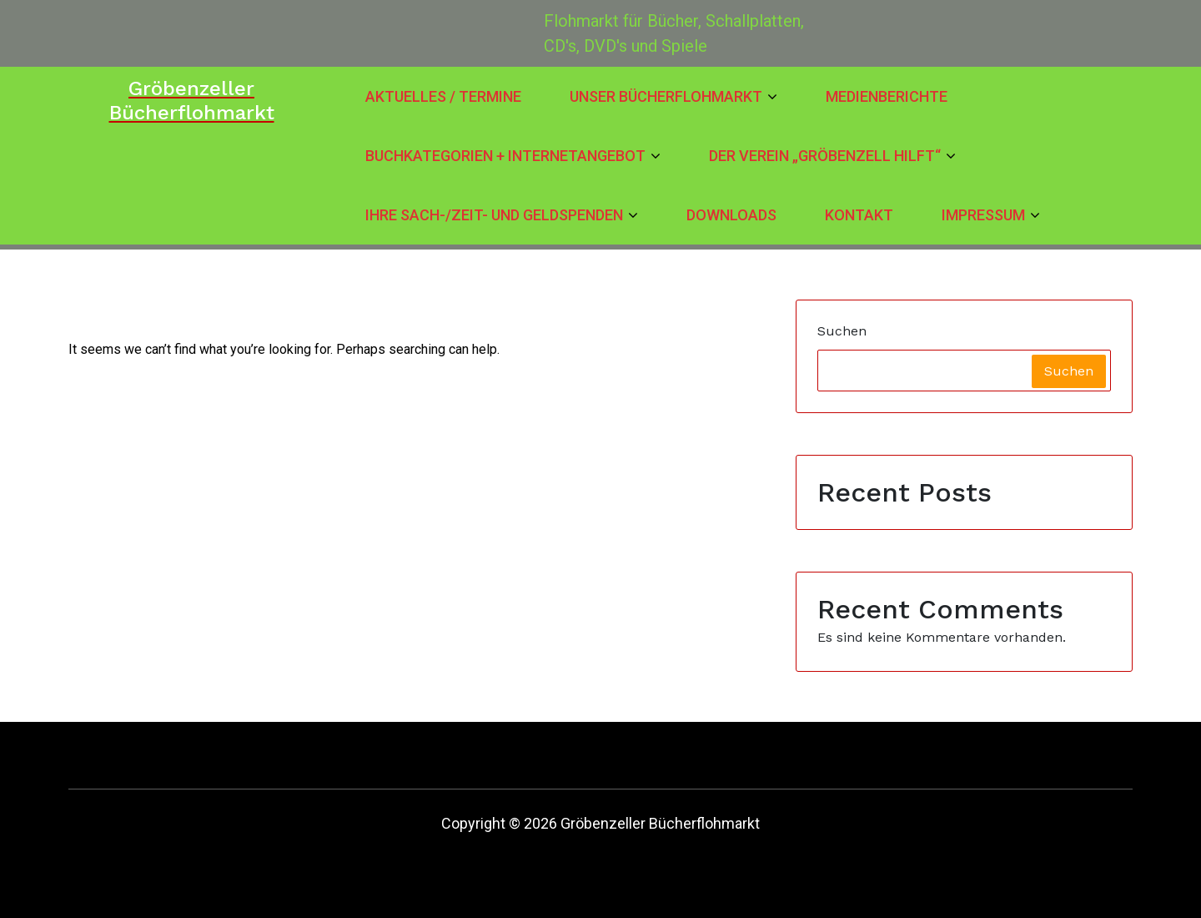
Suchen (842, 331)
